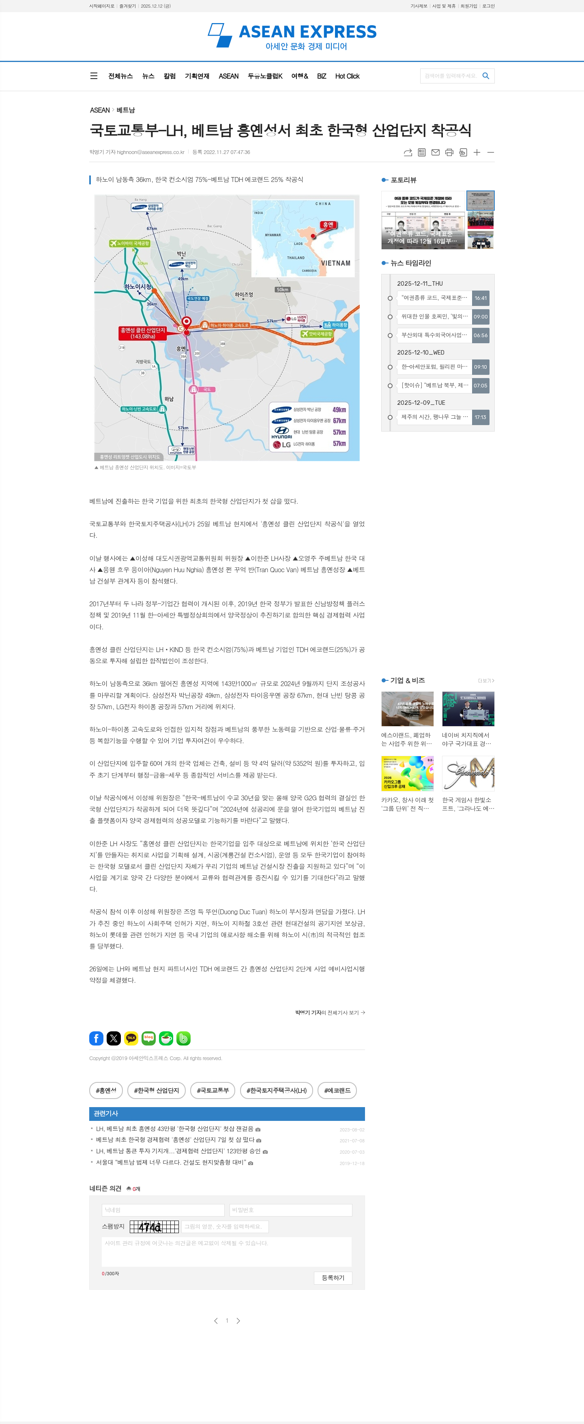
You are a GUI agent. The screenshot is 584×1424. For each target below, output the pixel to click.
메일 (436, 152)
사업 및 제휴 (444, 6)
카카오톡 (131, 1038)
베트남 (125, 110)
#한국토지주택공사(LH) (277, 1090)
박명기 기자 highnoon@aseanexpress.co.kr (136, 152)
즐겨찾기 (127, 6)
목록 (422, 152)
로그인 (488, 6)
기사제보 (418, 6)
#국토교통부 (213, 1090)
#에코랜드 (337, 1090)
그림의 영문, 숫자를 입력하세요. (223, 1226)
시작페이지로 (101, 6)
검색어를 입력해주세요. (451, 75)
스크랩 (463, 152)
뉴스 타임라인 (411, 263)
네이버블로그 (149, 1038)
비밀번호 (243, 1209)
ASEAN (100, 110)
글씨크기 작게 (491, 152)
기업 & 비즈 (408, 680)
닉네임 (112, 1209)
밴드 (183, 1038)
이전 (216, 1321)
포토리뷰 (404, 180)
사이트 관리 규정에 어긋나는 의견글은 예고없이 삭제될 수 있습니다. (186, 1243)
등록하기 (333, 1277)
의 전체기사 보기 (327, 1012)
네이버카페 (166, 1038)
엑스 (114, 1038)
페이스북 (96, 1038)
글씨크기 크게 (477, 152)
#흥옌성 (106, 1090)
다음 (238, 1321)
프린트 (449, 152)
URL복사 (408, 152)
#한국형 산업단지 (156, 1090)
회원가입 (469, 6)
